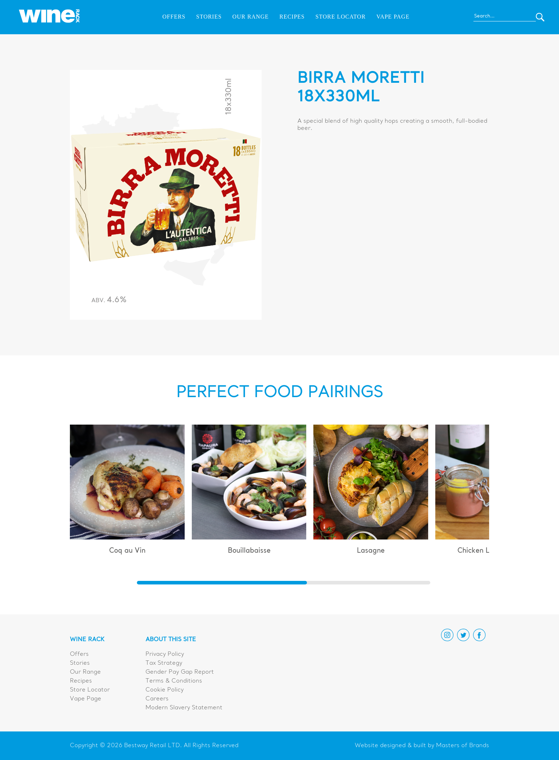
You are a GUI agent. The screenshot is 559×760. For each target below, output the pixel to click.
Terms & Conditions (173, 681)
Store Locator (341, 17)
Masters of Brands (462, 746)
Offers (174, 17)
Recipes (292, 17)
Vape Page (393, 17)
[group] (127, 493)
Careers (157, 699)
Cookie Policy (164, 690)
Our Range (250, 17)
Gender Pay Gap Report (179, 672)
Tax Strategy (163, 663)
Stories (209, 17)
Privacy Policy (164, 654)
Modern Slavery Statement (183, 708)
